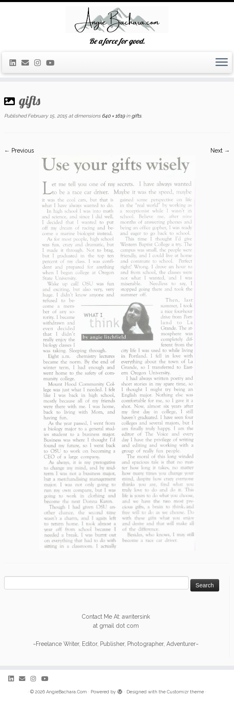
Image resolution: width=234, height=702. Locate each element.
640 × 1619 (113, 116)
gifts (135, 116)
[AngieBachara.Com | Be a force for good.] (117, 19)
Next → (220, 150)
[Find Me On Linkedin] (15, 63)
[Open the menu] (221, 63)
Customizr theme (185, 692)
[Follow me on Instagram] (40, 63)
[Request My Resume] (27, 63)
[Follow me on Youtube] (53, 63)
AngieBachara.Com (66, 692)
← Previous (19, 150)
